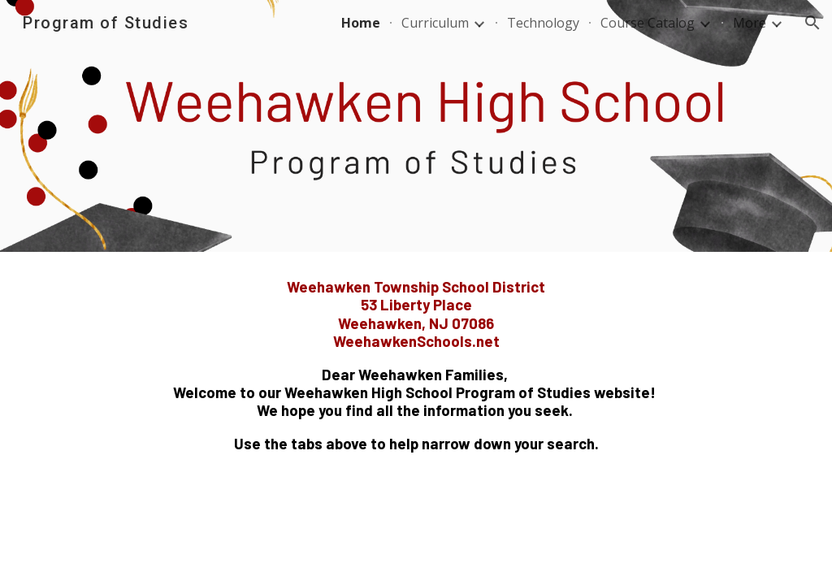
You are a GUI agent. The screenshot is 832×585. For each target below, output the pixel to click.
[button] (812, 22)
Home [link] (360, 23)
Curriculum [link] (435, 23)
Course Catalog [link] (647, 23)
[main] (416, 365)
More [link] (749, 23)
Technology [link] (543, 23)
